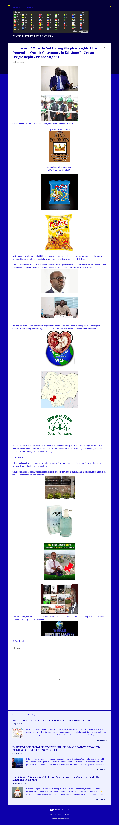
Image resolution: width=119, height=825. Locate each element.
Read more (101, 740)
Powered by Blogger (59, 810)
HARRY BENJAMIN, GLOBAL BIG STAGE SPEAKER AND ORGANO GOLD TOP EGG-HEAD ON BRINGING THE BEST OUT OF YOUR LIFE (56, 748)
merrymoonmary (64, 814)
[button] (105, 48)
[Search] (109, 6)
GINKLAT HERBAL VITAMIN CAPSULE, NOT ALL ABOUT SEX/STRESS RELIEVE (51, 720)
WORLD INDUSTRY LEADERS (33, 36)
